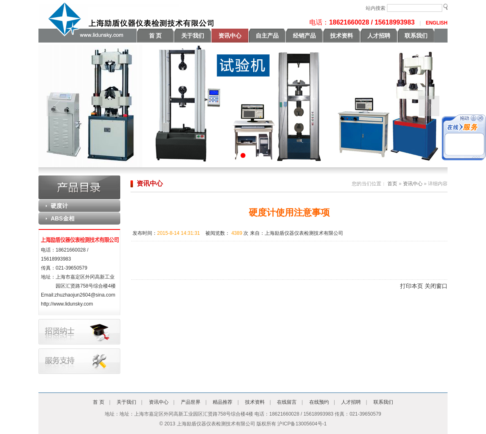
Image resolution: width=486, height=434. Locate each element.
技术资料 (341, 35)
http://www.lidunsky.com (67, 304)
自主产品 (267, 35)
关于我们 (192, 35)
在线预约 (319, 402)
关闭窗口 (436, 286)
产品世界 (190, 402)
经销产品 (304, 35)
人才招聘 (378, 35)
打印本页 (411, 286)
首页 (391, 184)
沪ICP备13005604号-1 (301, 424)
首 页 (155, 35)
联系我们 (416, 35)
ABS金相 (62, 218)
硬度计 (59, 205)
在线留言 (287, 402)
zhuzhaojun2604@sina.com (84, 295)
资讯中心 (229, 35)
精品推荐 (222, 402)
